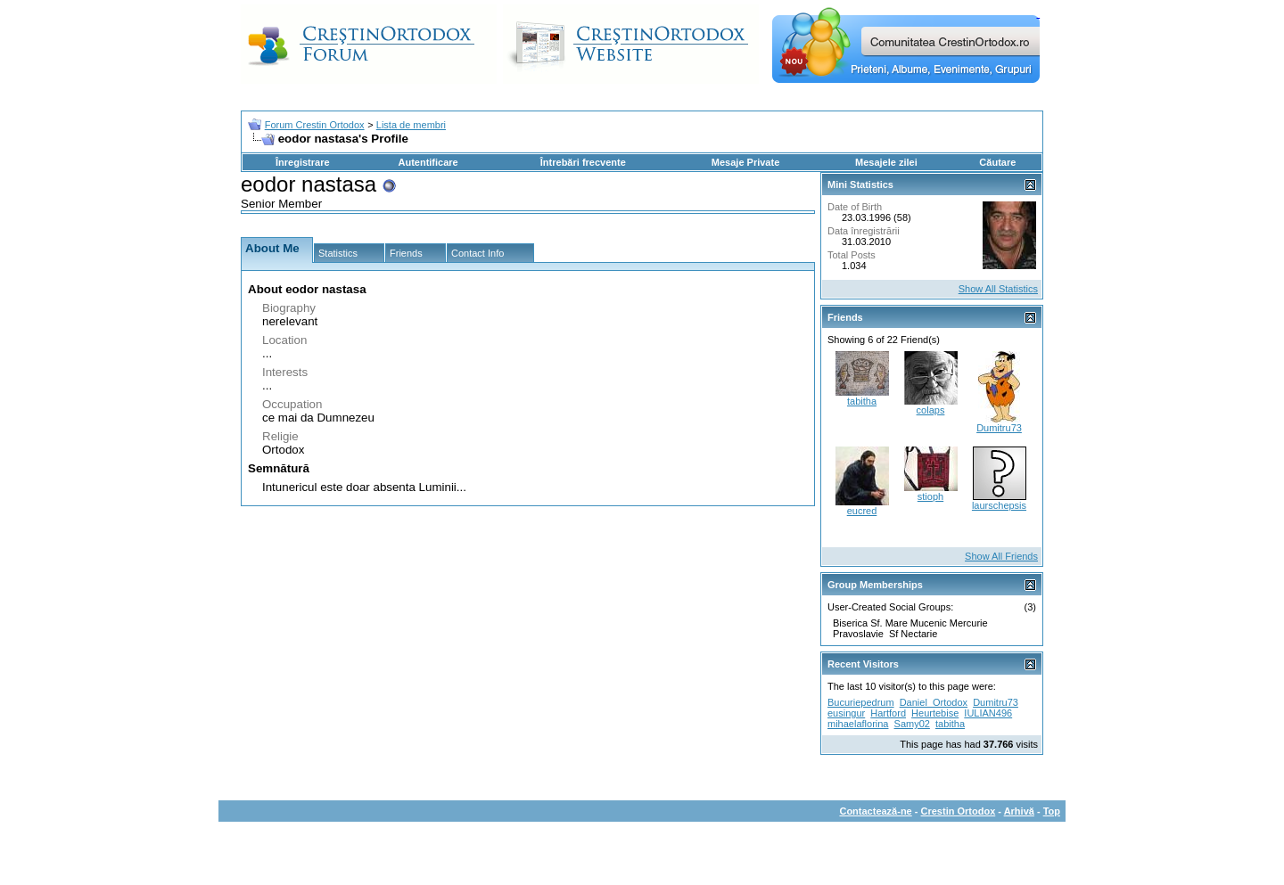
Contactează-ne (875, 811)
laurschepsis (999, 505)
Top (1051, 811)
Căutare (997, 162)
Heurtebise (935, 713)
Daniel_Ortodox (933, 702)
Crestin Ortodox (958, 811)
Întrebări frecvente (583, 162)
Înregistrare (303, 162)
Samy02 (912, 723)
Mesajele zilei (886, 162)
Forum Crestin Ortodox (315, 124)
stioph (930, 496)
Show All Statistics (998, 288)
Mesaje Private (745, 162)
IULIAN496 (988, 713)
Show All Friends (1001, 556)
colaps (931, 410)
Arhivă (1019, 811)
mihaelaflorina (857, 723)
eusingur (846, 713)
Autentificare (427, 162)
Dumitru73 (999, 427)
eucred (862, 510)
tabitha (862, 401)
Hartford (888, 713)
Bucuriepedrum (860, 702)
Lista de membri (411, 124)
